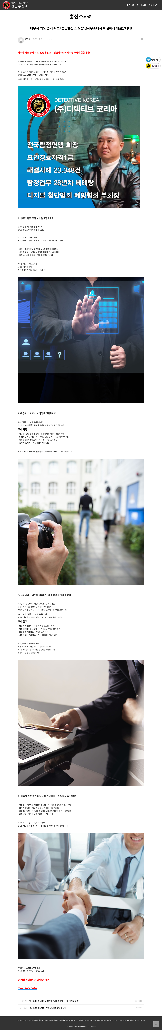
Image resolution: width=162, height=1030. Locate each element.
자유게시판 (153, 5)
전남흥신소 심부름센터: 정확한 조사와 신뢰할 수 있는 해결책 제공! (54, 1001)
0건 (27, 39)
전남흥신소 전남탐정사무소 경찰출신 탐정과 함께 (47, 1008)
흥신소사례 (141, 5)
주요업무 (130, 5)
